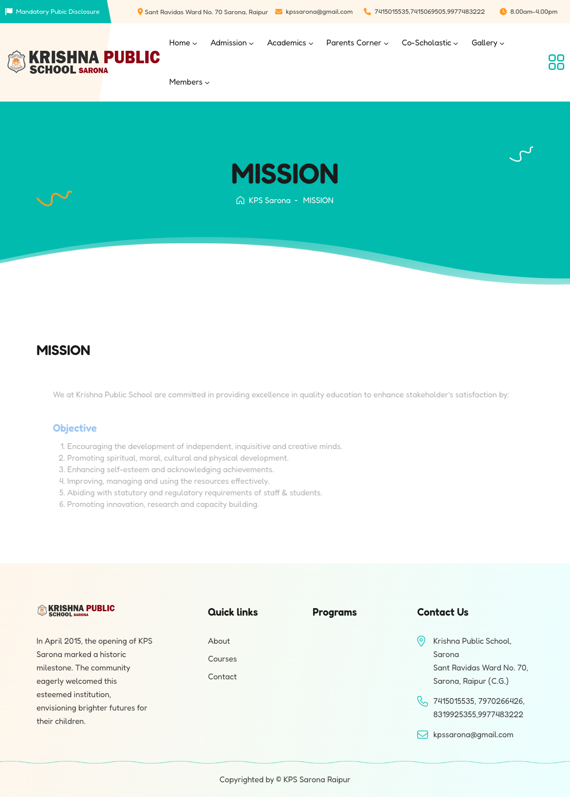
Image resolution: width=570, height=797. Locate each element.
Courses (222, 658)
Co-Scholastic (426, 42)
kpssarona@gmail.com (319, 11)
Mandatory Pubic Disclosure (58, 11)
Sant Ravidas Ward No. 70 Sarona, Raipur (206, 12)
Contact (222, 676)
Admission (229, 42)
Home (179, 42)
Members (186, 81)
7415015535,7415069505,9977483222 (430, 11)
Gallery (484, 42)
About (219, 641)
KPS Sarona (263, 200)
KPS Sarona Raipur (316, 779)
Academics (286, 42)
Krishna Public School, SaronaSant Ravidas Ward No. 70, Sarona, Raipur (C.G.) (480, 661)
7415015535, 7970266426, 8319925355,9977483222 (479, 707)
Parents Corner (354, 42)
